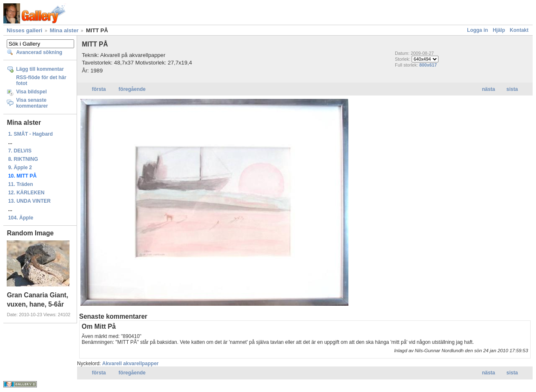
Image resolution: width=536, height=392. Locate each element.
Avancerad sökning (39, 52)
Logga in (477, 30)
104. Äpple (20, 218)
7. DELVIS (19, 151)
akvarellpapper (141, 363)
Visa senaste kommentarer (32, 103)
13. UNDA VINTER (29, 201)
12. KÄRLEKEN (26, 193)
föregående (132, 89)
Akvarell (112, 363)
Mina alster (64, 30)
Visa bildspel (31, 92)
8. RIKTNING (23, 159)
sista (512, 89)
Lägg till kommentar (40, 69)
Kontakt (519, 30)
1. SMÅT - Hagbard (30, 134)
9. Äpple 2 (20, 167)
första (99, 89)
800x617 (428, 64)
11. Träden (20, 184)
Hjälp (499, 30)
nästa (488, 89)
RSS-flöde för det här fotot (41, 80)
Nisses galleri (24, 30)
